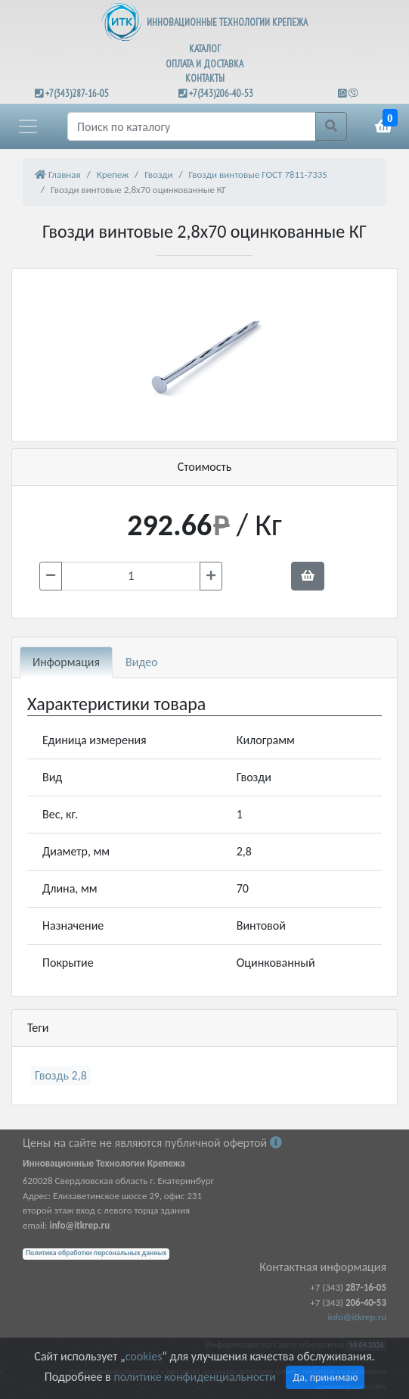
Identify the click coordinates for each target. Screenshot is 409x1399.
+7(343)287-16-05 (77, 93)
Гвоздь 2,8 (61, 1075)
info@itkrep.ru (357, 1317)
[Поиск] (191, 126)
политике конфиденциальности (194, 1376)
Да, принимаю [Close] (325, 1377)
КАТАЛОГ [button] (205, 48)
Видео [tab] (141, 662)
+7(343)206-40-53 (221, 93)
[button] (28, 126)
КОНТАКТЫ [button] (205, 78)
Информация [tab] (66, 662)
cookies (143, 1356)
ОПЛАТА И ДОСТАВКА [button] (204, 64)
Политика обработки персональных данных (96, 1252)
